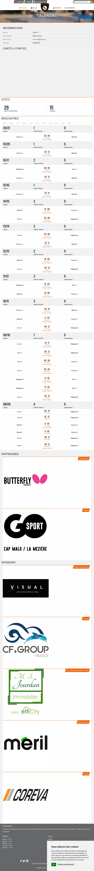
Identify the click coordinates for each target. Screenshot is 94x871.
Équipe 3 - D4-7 (6, 843)
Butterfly (19, 2)
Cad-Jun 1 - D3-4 (7, 845)
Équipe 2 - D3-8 (6, 841)
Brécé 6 (74, 194)
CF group (86, 619)
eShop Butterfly (84, 459)
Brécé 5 (19, 210)
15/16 (24, 123)
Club (34, 8)
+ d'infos (19, 48)
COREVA (86, 774)
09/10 (63, 123)
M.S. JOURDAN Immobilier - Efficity (77, 670)
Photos (57, 8)
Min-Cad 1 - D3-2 (7, 847)
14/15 (30, 123)
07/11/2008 (47, 433)
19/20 (11, 123)
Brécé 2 (74, 137)
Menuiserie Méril (83, 722)
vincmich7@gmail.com (39, 39)
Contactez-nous (40, 2)
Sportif (23, 8)
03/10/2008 (47, 439)
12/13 (43, 123)
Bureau (50, 839)
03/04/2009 (47, 413)
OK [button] (54, 864)
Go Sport (86, 510)
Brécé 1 (19, 425)
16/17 (18, 123)
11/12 (50, 123)
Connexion (70, 8)
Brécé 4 (19, 219)
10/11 (56, 123)
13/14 (37, 123)
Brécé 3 (19, 260)
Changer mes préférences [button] (66, 864)
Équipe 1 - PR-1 (7, 839)
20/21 (5, 123)
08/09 (69, 123)
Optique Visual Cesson (81, 567)
